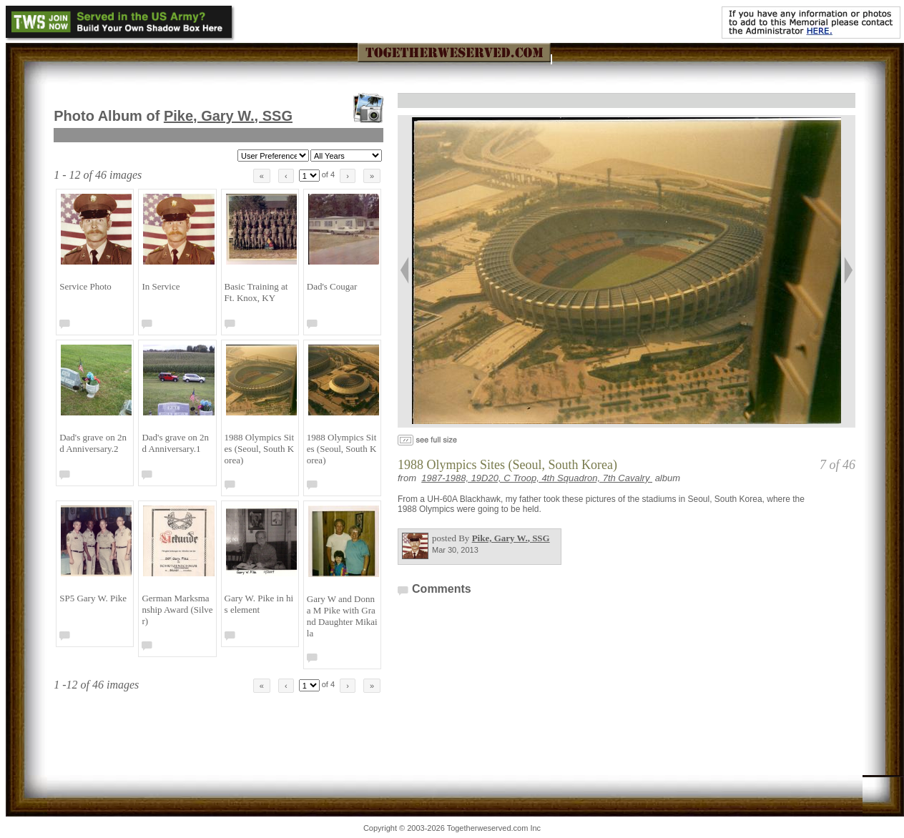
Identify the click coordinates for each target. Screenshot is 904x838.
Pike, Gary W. (228, 116)
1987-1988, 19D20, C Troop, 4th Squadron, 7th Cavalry (536, 478)
